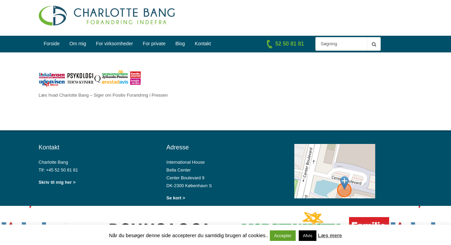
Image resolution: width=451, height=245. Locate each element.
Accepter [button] (282, 235)
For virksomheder (114, 43)
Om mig (77, 43)
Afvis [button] (307, 235)
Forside (52, 43)
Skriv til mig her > (57, 182)
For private (154, 43)
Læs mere (330, 235)
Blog (180, 43)
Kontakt (203, 43)
